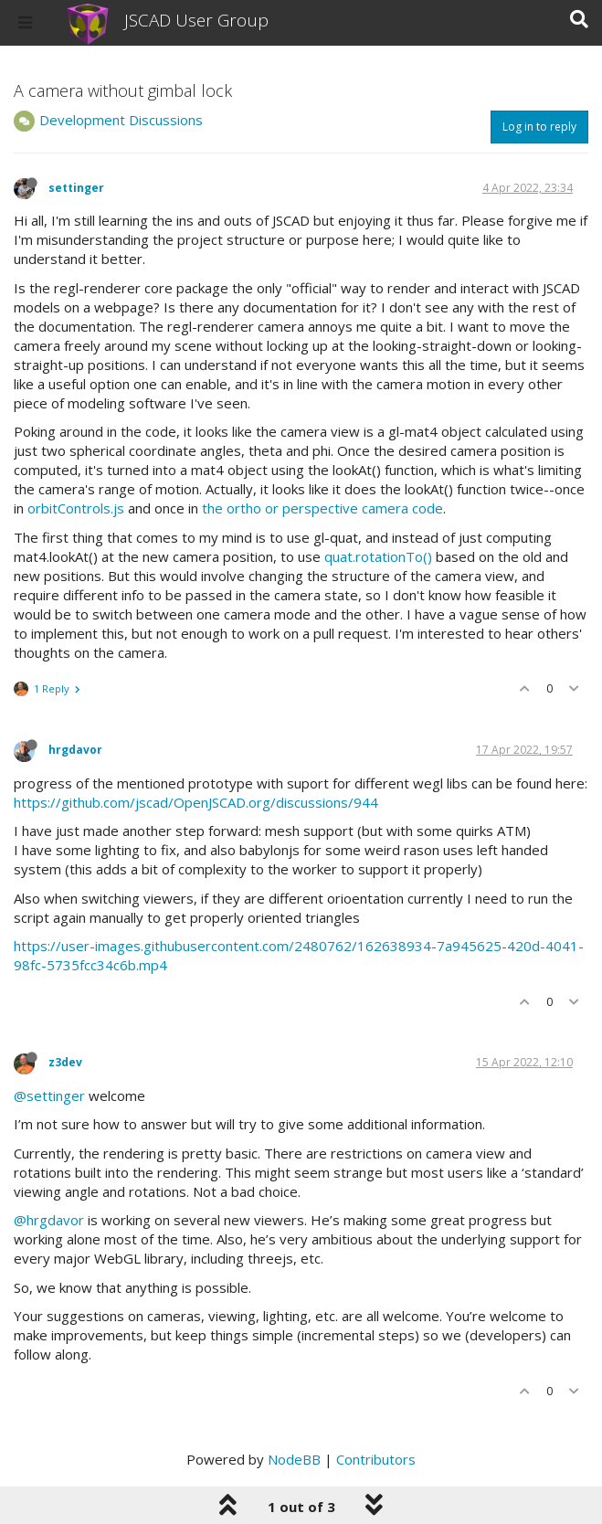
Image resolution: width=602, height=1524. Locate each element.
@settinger (49, 1095)
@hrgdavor (49, 1220)
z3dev (65, 1062)
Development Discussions (121, 120)
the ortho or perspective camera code (322, 508)
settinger (76, 188)
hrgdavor (75, 749)
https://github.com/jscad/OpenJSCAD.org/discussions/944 (196, 802)
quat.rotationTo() (378, 556)
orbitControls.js (75, 508)
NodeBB (294, 1459)
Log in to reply (539, 126)
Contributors (376, 1459)
